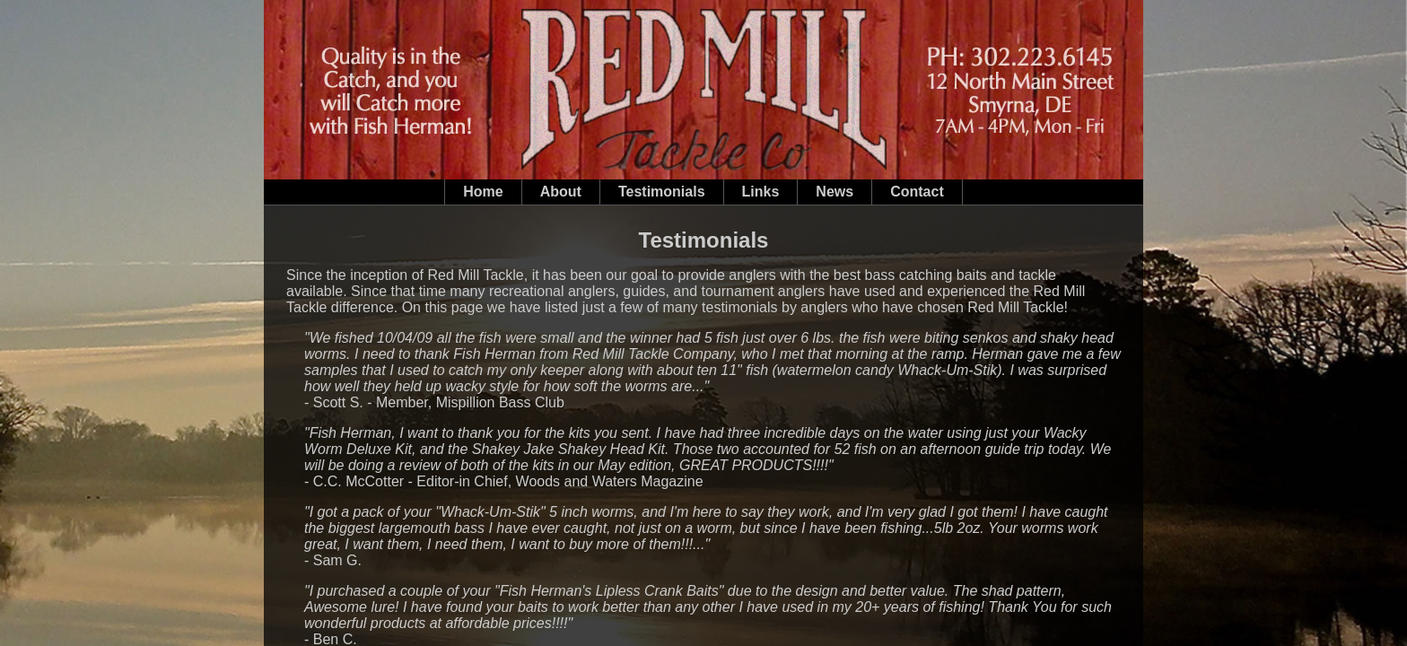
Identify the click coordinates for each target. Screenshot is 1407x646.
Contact (917, 191)
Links (761, 191)
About (560, 191)
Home (482, 191)
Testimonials (661, 191)
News (834, 191)
